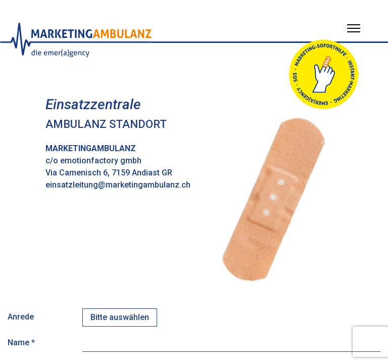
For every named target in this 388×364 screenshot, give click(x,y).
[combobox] (119, 317)
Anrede (21, 317)
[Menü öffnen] (354, 28)
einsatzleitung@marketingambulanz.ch (117, 185)
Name (21, 342)
